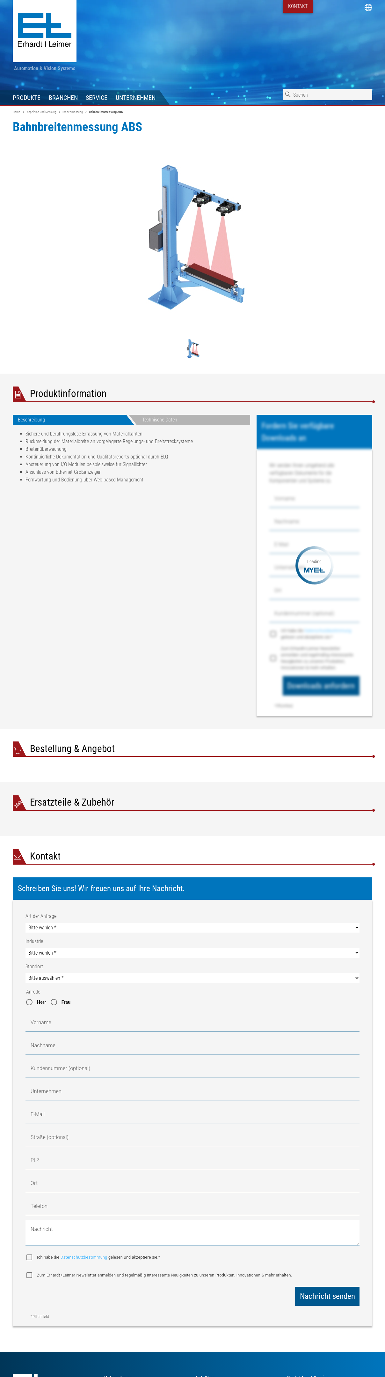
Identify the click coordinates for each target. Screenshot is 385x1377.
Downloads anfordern (321, 685)
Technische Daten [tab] (159, 420)
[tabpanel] (131, 459)
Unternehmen (136, 97)
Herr (41, 1002)
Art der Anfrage (40, 916)
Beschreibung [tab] (31, 420)
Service (96, 97)
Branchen (63, 97)
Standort (34, 967)
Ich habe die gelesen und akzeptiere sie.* (316, 633)
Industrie (34, 941)
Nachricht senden (327, 1296)
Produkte (26, 97)
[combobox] (327, 94)
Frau (66, 1002)
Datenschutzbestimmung (327, 630)
